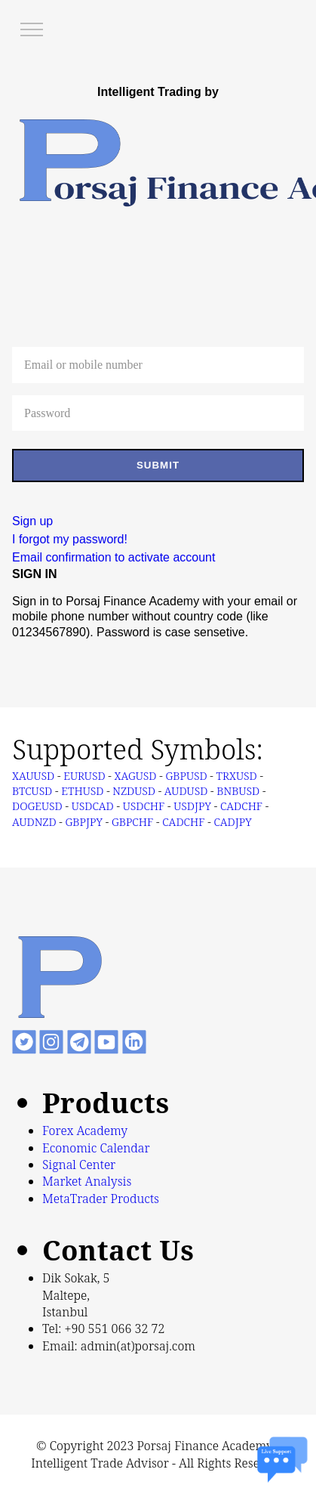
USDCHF (144, 806)
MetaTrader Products (100, 1198)
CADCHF (241, 806)
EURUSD (84, 776)
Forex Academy (84, 1130)
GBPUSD (186, 776)
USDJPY (192, 806)
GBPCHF (132, 822)
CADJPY (232, 822)
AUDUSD (185, 791)
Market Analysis (86, 1181)
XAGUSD (136, 776)
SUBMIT (158, 465)
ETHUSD (82, 791)
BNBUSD (237, 791)
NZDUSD (133, 791)
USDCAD (93, 806)
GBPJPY (84, 822)
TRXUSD (236, 776)
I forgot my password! (69, 539)
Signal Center (78, 1164)
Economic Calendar (96, 1148)
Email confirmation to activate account (113, 557)
